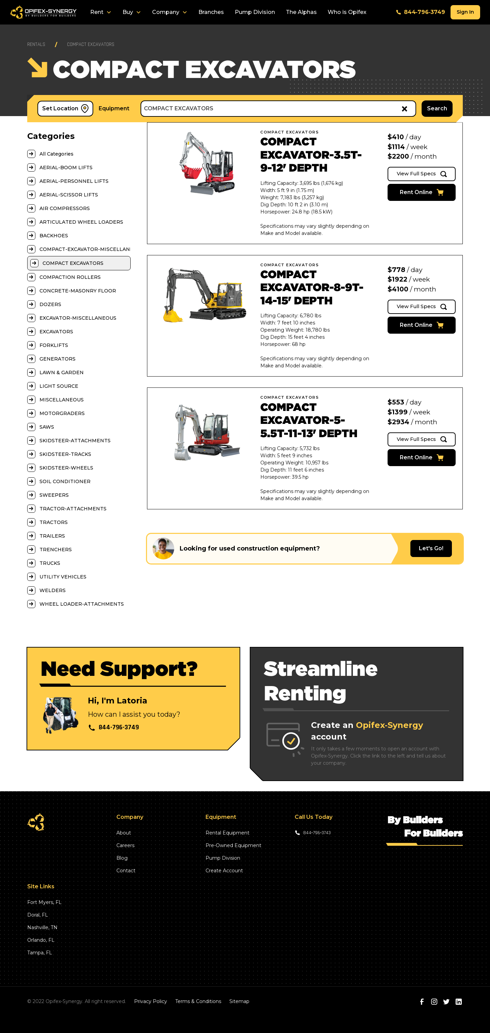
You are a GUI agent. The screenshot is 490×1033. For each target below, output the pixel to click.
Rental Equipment (227, 833)
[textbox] (269, 108)
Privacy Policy (150, 1001)
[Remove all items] (403, 108)
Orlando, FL (40, 940)
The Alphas (301, 12)
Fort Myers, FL (44, 902)
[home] (43, 12)
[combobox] (278, 108)
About (123, 833)
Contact (125, 871)
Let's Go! (431, 548)
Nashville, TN (42, 927)
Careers (125, 845)
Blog (122, 858)
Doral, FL (37, 915)
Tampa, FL (39, 953)
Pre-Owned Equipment (233, 845)
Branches (211, 12)
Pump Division (255, 12)
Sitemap (239, 1001)
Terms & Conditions (198, 1001)
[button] (101, 12)
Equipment (114, 108)
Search (437, 108)
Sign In (465, 12)
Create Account (224, 871)
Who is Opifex (347, 12)
